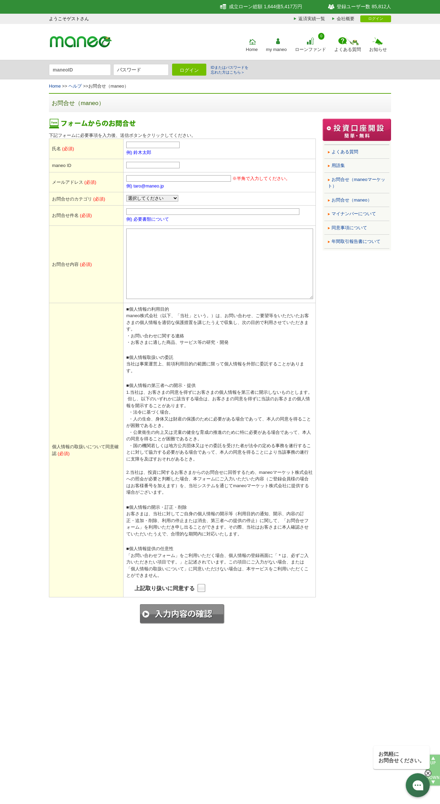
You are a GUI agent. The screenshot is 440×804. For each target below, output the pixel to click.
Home (252, 49)
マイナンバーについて (354, 213)
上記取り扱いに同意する (164, 588)
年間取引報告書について (356, 241)
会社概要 (345, 18)
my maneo (276, 49)
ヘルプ (75, 86)
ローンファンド (310, 49)
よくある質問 (347, 49)
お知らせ (378, 49)
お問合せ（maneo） (352, 200)
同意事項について (349, 227)
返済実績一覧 (311, 18)
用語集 (338, 165)
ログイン (375, 18)
